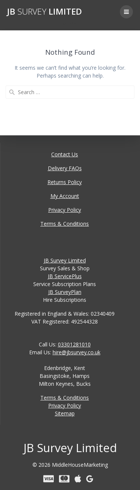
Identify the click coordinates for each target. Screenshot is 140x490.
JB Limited (44, 11)
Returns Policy (64, 182)
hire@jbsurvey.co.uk (76, 352)
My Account (64, 195)
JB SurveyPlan (64, 291)
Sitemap (65, 413)
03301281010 (74, 344)
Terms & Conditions (64, 223)
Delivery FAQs (65, 168)
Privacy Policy (64, 209)
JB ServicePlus (65, 276)
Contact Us (64, 154)
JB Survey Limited (65, 260)
